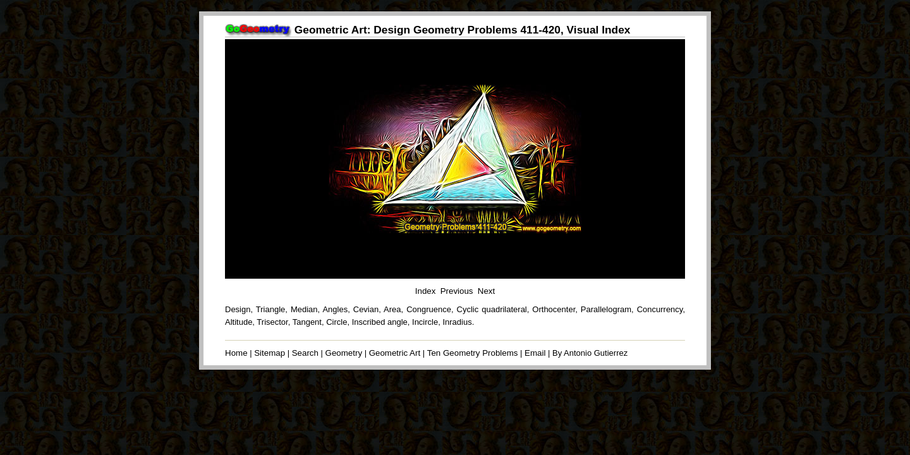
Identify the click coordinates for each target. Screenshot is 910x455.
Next (486, 291)
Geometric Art (394, 353)
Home (236, 353)
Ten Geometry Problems (472, 353)
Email (535, 353)
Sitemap (269, 353)
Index (425, 291)
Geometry (344, 353)
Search (305, 353)
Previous (456, 291)
